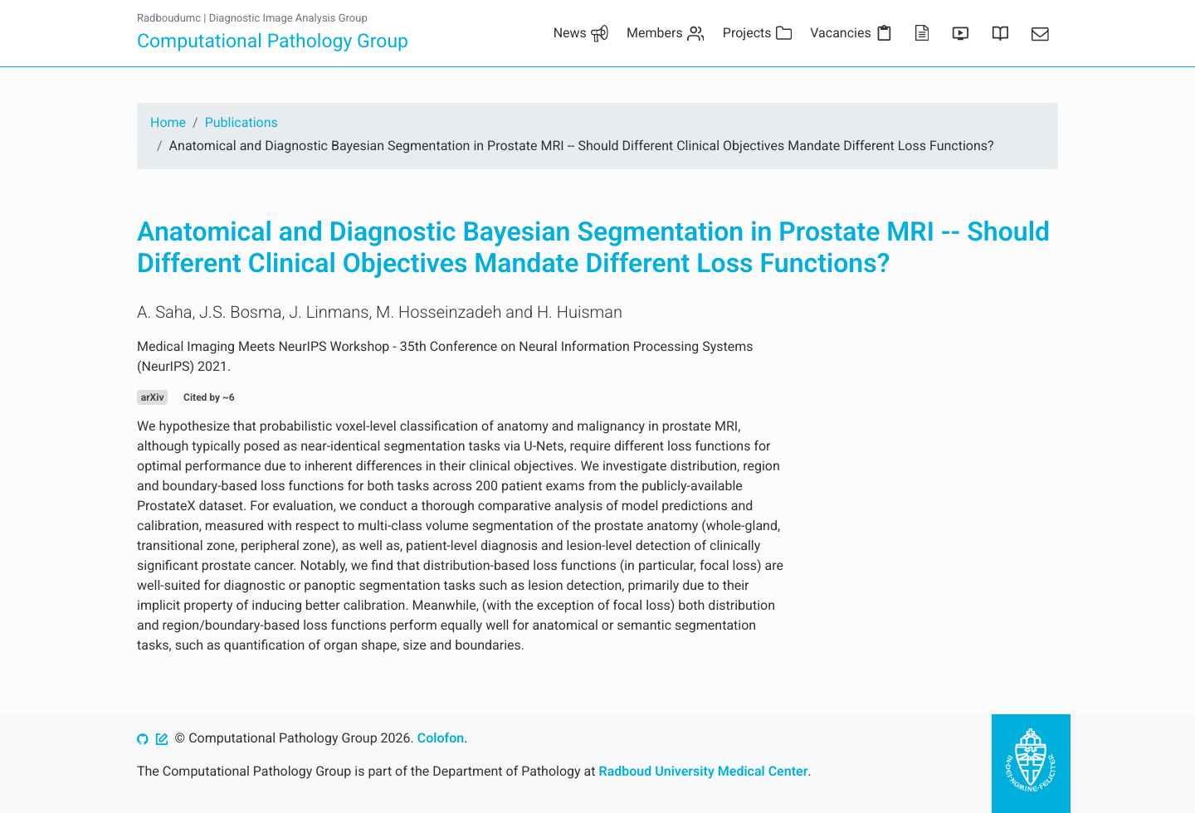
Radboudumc (169, 18)
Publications (241, 122)
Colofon (440, 738)
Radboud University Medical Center (703, 771)
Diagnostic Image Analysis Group (288, 18)
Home (168, 122)
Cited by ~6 (209, 397)
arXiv (152, 397)
